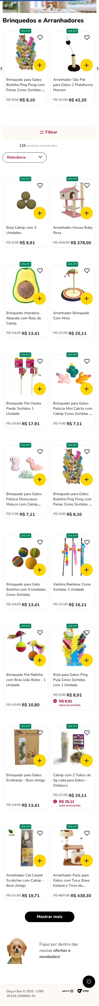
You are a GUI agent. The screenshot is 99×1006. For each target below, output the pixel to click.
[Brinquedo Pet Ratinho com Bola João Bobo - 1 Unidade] (26, 668)
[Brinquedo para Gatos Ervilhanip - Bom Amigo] (26, 769)
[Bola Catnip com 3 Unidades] (26, 213)
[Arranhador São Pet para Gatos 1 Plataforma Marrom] (73, 68)
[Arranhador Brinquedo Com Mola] (73, 302)
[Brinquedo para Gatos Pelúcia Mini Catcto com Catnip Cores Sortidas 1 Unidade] (73, 392)
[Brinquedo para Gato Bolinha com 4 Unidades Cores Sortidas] (26, 573)
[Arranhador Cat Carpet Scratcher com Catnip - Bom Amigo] (26, 864)
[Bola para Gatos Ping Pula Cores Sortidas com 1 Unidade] (73, 668)
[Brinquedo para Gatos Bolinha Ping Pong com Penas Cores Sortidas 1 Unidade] (26, 68)
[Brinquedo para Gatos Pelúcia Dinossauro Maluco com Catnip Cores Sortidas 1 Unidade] (26, 482)
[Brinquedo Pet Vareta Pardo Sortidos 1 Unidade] (26, 392)
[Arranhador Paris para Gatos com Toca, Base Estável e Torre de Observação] (73, 864)
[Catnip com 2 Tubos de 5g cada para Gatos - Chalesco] (73, 769)
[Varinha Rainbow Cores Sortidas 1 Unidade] (73, 573)
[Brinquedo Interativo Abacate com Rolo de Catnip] (26, 302)
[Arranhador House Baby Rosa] (73, 213)
